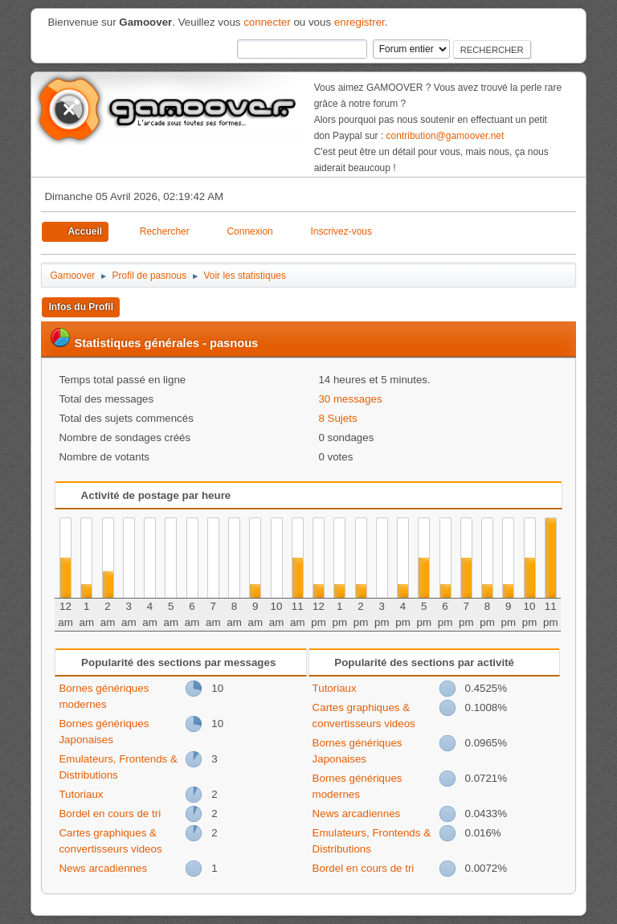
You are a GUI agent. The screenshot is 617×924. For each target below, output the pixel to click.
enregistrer (359, 22)
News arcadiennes (103, 868)
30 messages (350, 399)
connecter (267, 22)
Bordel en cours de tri (110, 813)
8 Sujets (337, 418)
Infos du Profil (80, 307)
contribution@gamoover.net (445, 135)
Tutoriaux (81, 794)
